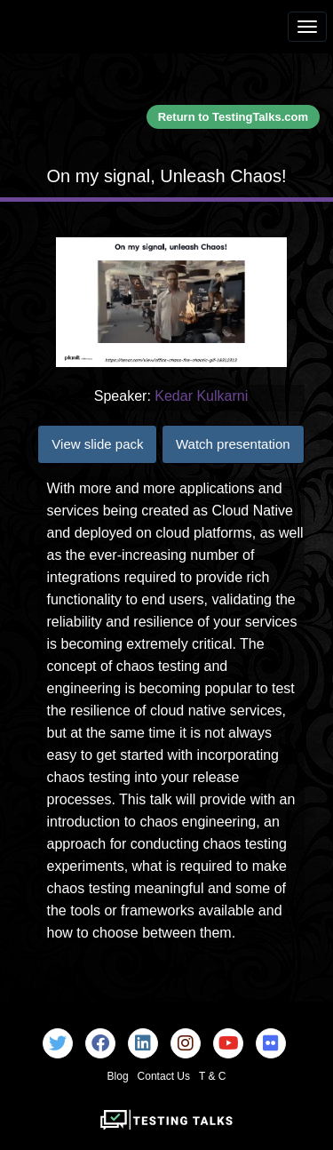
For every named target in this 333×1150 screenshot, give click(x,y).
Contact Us (164, 1076)
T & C (212, 1076)
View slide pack (97, 443)
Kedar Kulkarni (201, 395)
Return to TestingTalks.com (233, 117)
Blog (118, 1076)
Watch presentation (233, 443)
